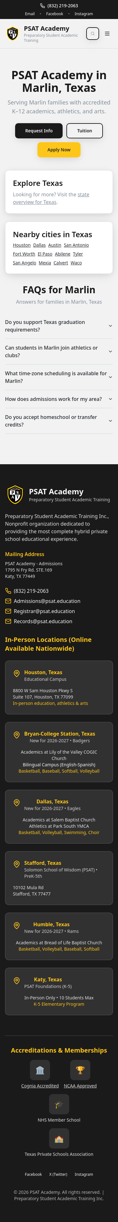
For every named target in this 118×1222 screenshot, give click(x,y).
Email (30, 13)
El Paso (45, 254)
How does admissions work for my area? (59, 399)
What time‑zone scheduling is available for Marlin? (59, 377)
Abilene (62, 254)
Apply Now (59, 150)
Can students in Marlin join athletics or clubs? (59, 351)
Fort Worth (24, 254)
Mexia (45, 263)
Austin (54, 245)
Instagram (84, 13)
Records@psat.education (43, 621)
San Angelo (24, 263)
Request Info (39, 131)
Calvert (60, 263)
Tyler (78, 254)
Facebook (54, 13)
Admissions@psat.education (47, 601)
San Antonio (76, 245)
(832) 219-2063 (59, 6)
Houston (22, 245)
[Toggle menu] (107, 33)
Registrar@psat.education (44, 611)
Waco (76, 263)
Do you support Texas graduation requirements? (59, 326)
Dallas (39, 245)
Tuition (84, 131)
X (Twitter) (58, 1174)
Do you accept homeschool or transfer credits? (59, 421)
